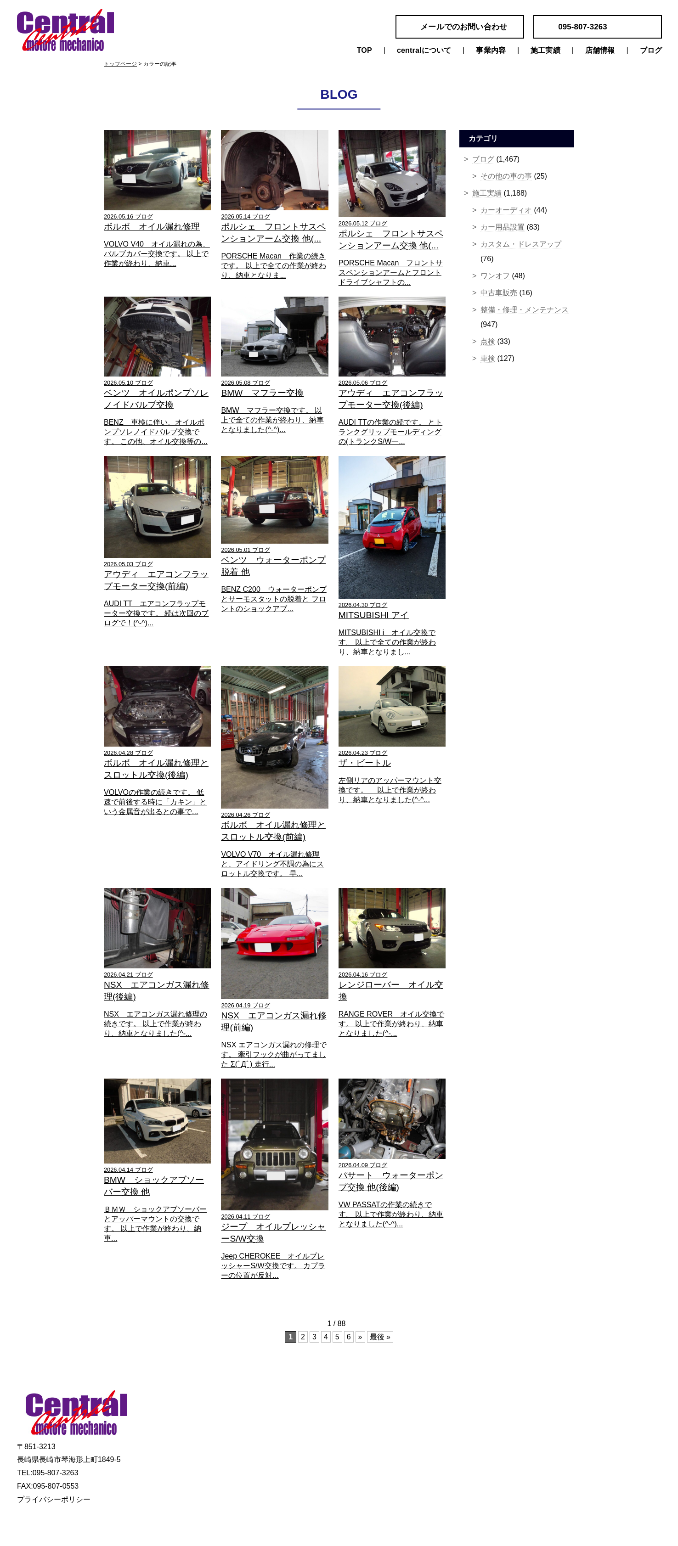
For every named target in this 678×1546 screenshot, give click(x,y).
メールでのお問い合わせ (463, 26)
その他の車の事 (506, 176)
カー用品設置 (502, 227)
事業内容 (491, 50)
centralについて (424, 50)
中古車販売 (498, 293)
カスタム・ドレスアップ (520, 244)
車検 (487, 358)
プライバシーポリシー (53, 1499)
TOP (364, 50)
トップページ (120, 64)
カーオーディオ (506, 210)
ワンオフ (495, 276)
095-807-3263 (582, 26)
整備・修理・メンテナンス (524, 310)
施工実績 (545, 50)
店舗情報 (600, 50)
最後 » (380, 1337)
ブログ (651, 50)
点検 (487, 341)
